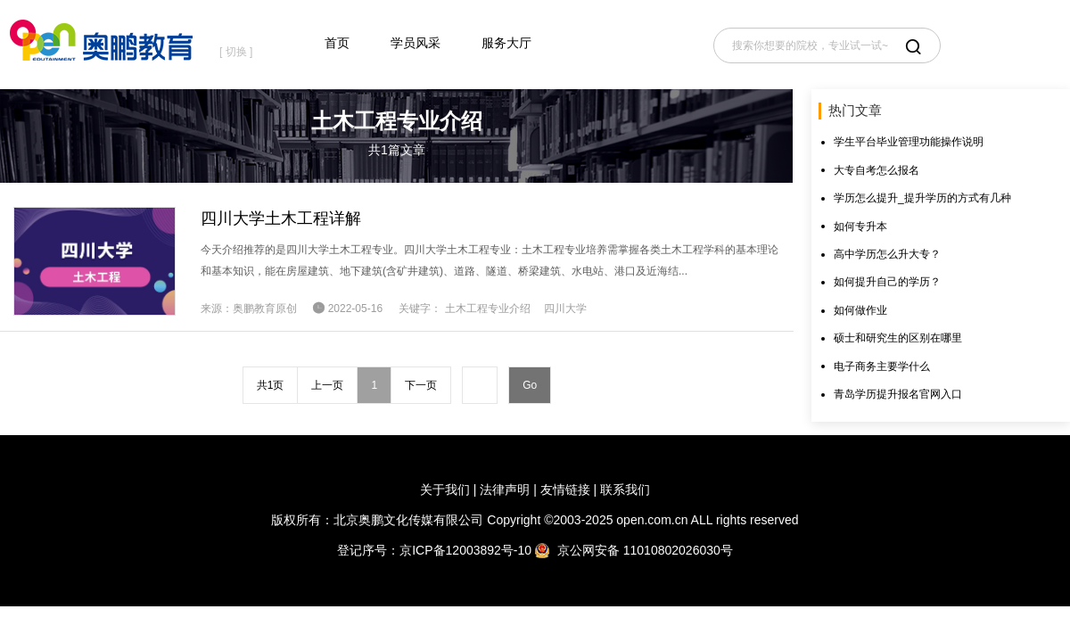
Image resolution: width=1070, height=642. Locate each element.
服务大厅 (506, 43)
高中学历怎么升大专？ (887, 254)
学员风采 (415, 43)
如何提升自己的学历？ (887, 282)
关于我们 (445, 489)
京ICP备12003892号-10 (465, 550)
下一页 (421, 385)
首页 (337, 43)
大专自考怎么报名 (876, 170)
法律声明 (505, 489)
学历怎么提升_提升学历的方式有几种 (922, 198)
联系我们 (625, 489)
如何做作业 (860, 310)
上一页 (327, 385)
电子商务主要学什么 (882, 366)
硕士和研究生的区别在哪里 (898, 338)
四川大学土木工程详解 (281, 218)
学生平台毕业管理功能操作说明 (909, 142)
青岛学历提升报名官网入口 (898, 394)
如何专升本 (860, 226)
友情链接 (565, 489)
